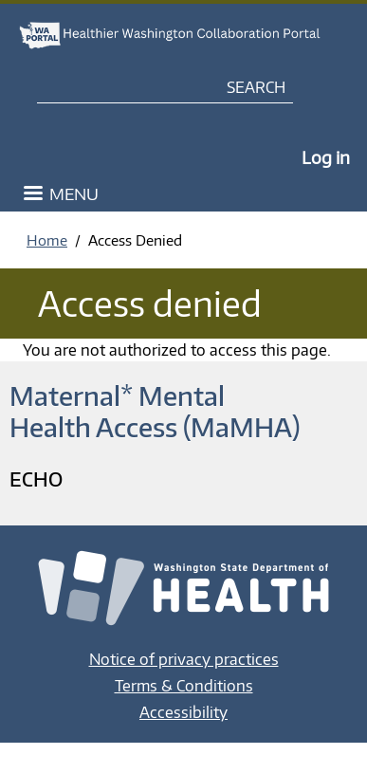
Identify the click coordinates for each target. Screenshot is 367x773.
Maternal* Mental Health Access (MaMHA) (154, 411)
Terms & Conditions (184, 685)
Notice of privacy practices (184, 659)
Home (47, 239)
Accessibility (183, 712)
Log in (326, 157)
